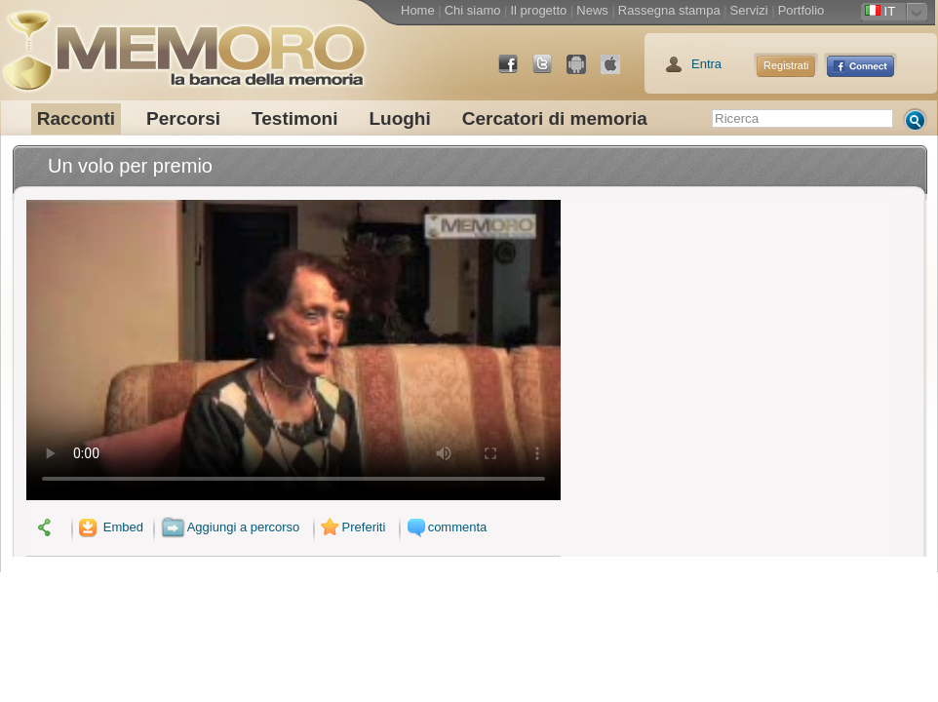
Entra (706, 64)
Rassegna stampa (669, 10)
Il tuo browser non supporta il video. (293, 350)
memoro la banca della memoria (183, 44)
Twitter (549, 72)
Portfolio (801, 10)
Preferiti (351, 527)
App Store (618, 72)
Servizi (749, 10)
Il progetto (538, 10)
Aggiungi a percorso (230, 527)
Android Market (584, 72)
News (592, 10)
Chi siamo (473, 10)
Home (418, 10)
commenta (445, 527)
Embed (109, 527)
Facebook (515, 72)
